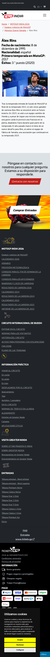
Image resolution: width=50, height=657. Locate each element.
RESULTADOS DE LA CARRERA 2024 (18, 296)
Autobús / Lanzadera (11, 400)
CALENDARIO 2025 (10, 300)
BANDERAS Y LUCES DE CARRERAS (18, 283)
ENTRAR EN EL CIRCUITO (13, 329)
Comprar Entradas (25, 210)
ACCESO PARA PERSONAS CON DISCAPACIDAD (23, 341)
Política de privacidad (11, 561)
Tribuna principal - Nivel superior (16, 483)
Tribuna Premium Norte (12, 487)
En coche (6, 374)
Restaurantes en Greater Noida (15, 454)
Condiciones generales (11, 558)
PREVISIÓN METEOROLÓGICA (15, 267)
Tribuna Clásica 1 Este (11, 508)
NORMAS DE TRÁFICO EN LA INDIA (18, 408)
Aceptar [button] (20, 640)
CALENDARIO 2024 (10, 292)
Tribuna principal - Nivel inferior (15, 479)
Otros (4, 521)
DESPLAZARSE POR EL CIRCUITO (17, 387)
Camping (5, 421)
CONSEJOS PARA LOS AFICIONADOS (18, 279)
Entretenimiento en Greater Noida (17, 459)
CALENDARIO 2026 (10, 259)
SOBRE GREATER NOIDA (13, 450)
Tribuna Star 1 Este (10, 496)
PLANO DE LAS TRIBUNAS (14, 350)
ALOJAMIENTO (8, 413)
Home (4, 24)
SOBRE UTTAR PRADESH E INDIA (17, 446)
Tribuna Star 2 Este (10, 500)
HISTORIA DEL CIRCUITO (13, 337)
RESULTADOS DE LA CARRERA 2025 (18, 304)
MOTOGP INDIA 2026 (19, 24)
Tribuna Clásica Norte (11, 492)
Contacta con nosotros (25, 181)
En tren (5, 383)
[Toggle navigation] (44, 15)
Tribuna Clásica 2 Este (11, 513)
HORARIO (6, 263)
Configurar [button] (20, 650)
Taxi (3, 396)
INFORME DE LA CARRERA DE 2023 (18, 308)
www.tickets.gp (25, 539)
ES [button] (38, 6)
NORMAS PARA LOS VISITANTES (16, 333)
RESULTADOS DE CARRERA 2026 (17, 287)
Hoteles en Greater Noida (13, 417)
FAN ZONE (6, 346)
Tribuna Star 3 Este (10, 504)
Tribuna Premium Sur (11, 517)
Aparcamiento (8, 391)
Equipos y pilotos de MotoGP (18, 27)
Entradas (25, 534)
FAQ (25, 530)
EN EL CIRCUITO (9, 404)
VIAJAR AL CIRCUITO (11, 370)
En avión (5, 379)
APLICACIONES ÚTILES (12, 425)
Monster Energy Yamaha (15, 30)
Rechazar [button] (20, 645)
